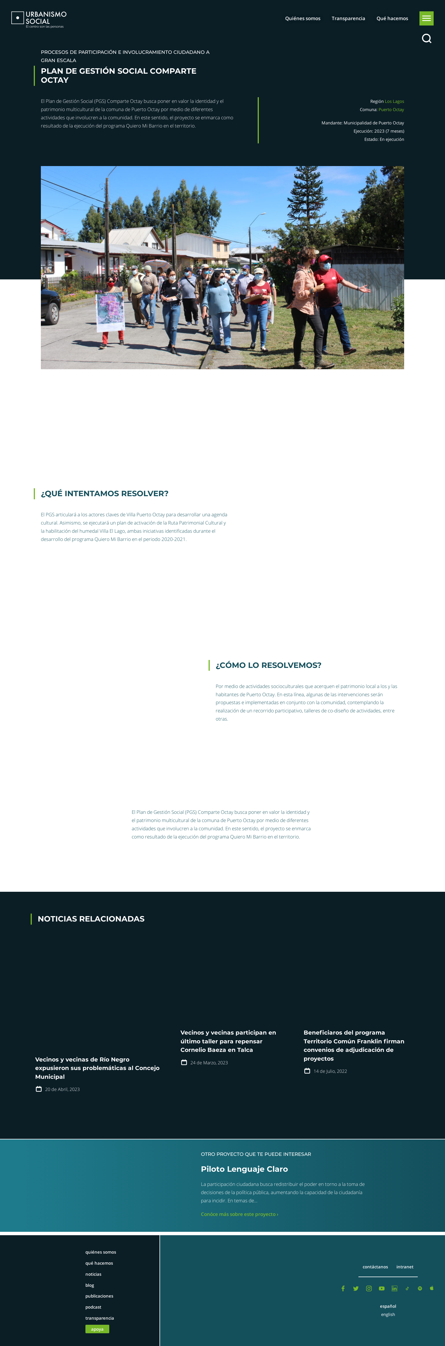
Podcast (93, 1307)
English (388, 1314)
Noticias (93, 1274)
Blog (89, 1285)
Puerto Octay (391, 109)
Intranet (404, 1266)
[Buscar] (426, 38)
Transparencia (348, 18)
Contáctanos (375, 1266)
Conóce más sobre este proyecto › (239, 1214)
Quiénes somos (302, 18)
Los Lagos (394, 101)
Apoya (97, 1329)
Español (388, 1306)
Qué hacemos (392, 18)
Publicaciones (99, 1296)
